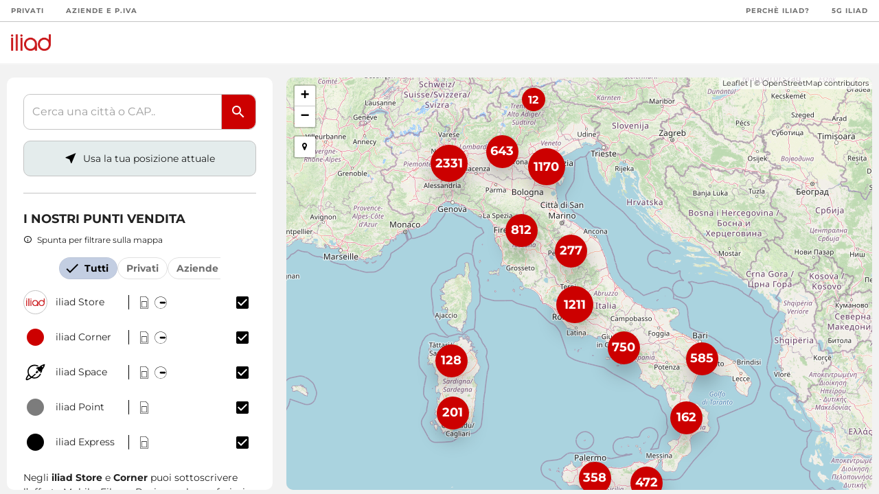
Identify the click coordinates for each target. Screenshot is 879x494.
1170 (546, 166)
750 (623, 347)
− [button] (305, 116)
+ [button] (305, 96)
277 (571, 250)
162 (686, 417)
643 (502, 150)
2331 (449, 163)
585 (702, 358)
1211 (575, 304)
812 (521, 229)
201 (452, 412)
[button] (305, 147)
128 (451, 360)
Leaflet (735, 83)
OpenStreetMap (792, 83)
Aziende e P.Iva (101, 10)
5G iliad (850, 10)
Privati (27, 10)
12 (533, 99)
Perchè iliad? (778, 10)
